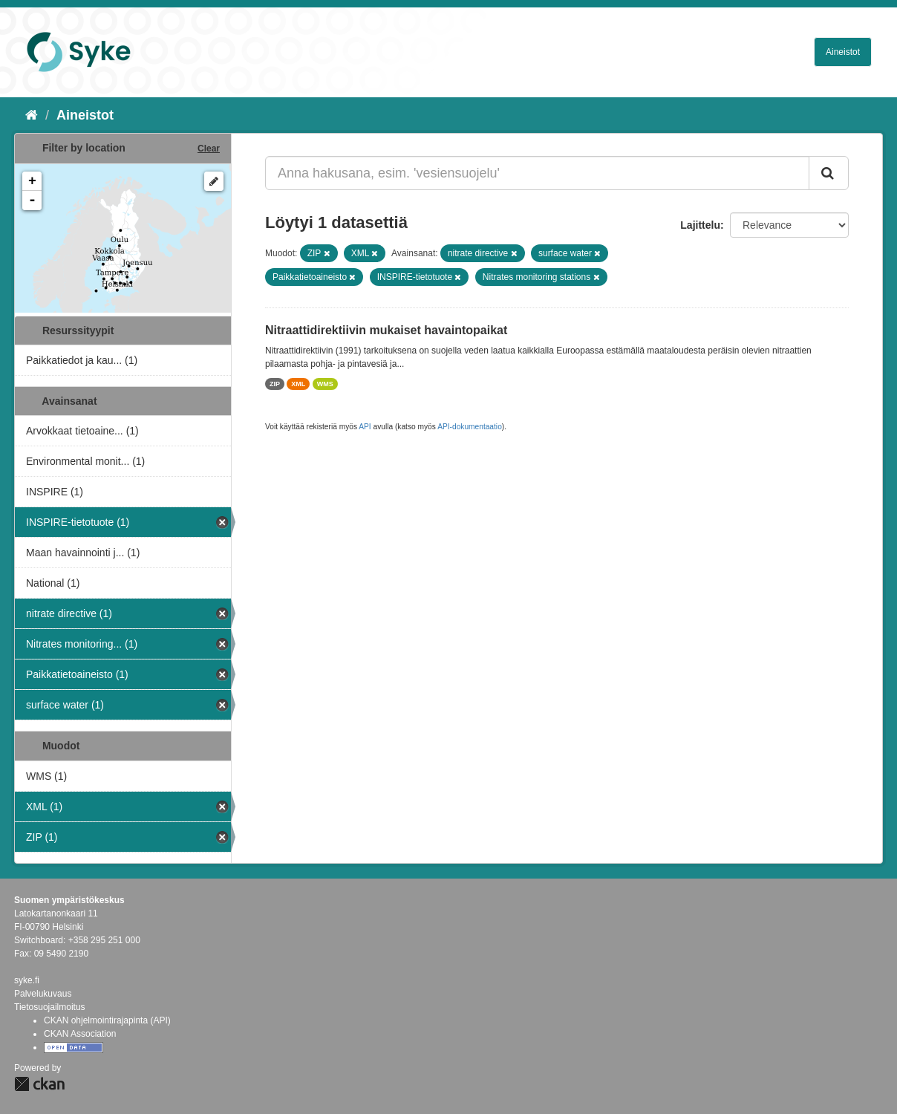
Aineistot (843, 52)
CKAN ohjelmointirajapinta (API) (107, 1020)
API (365, 427)
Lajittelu (700, 225)
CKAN (39, 1084)
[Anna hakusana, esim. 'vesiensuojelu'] (537, 173)
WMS (325, 384)
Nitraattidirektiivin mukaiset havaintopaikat (386, 330)
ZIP (275, 384)
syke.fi (26, 980)
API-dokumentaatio (469, 427)
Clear (209, 148)
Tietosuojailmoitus (49, 1007)
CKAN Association (80, 1034)
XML (298, 384)
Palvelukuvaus (42, 993)
